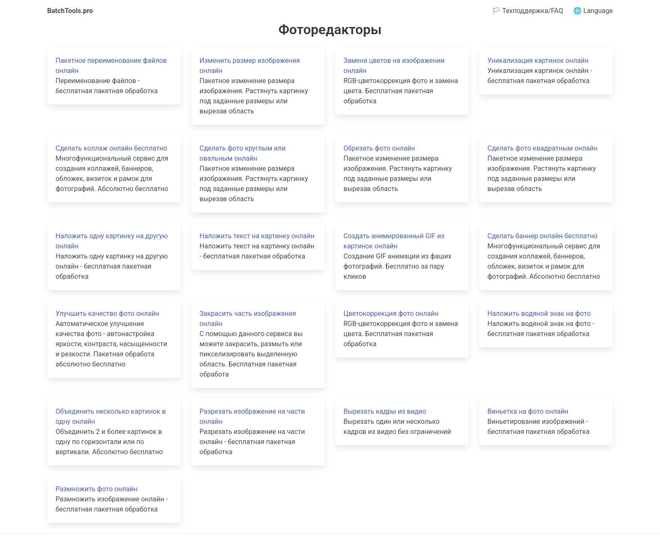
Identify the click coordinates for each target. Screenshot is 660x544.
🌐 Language (593, 11)
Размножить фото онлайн (97, 489)
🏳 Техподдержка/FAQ (527, 11)
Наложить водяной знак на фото (539, 314)
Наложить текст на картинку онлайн (257, 236)
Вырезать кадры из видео (384, 411)
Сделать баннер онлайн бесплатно (542, 236)
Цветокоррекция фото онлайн (391, 314)
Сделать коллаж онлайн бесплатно (111, 148)
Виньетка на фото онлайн (527, 411)
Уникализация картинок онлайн (537, 61)
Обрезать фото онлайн (379, 148)
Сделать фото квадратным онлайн (542, 148)
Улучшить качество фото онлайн (107, 314)
